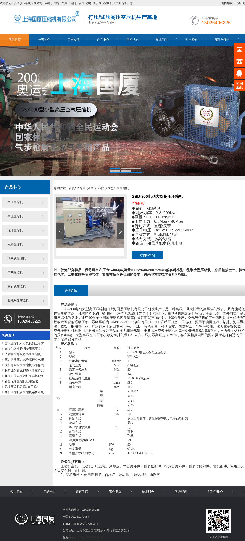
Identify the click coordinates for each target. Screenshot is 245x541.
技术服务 (148, 491)
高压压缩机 (15, 202)
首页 (73, 188)
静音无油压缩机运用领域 (21, 381)
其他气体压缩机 (18, 300)
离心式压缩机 (17, 286)
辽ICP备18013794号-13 (88, 537)
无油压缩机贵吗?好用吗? (21, 386)
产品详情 (71, 290)
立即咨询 (147, 255)
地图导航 (227, 3)
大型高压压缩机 (118, 188)
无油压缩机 (15, 230)
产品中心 (103, 39)
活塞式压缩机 (17, 258)
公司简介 (44, 39)
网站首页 (15, 39)
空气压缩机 (15, 272)
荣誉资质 (74, 39)
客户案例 (191, 39)
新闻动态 (132, 39)
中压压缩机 (15, 216)
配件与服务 (222, 39)
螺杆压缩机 (15, 244)
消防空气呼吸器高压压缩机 (23, 354)
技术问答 (162, 39)
